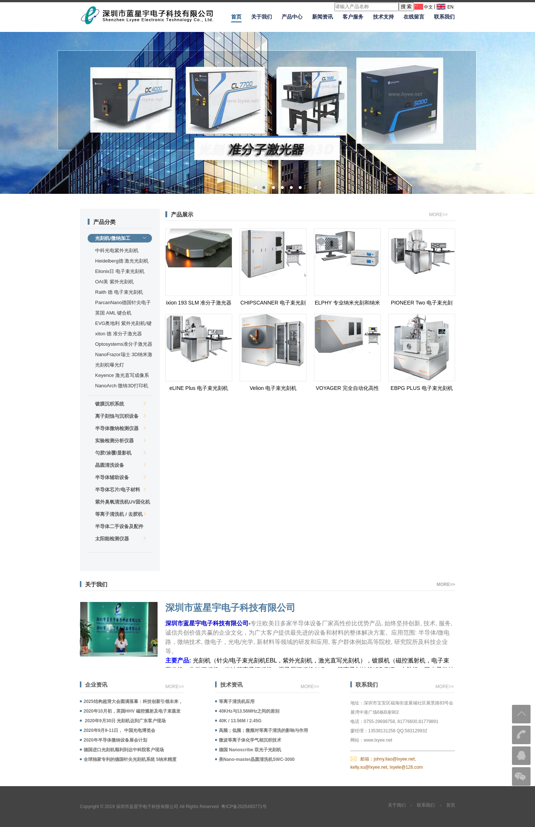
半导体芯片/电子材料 (120, 489)
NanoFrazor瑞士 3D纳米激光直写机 (123, 355)
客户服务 (353, 17)
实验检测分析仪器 (120, 440)
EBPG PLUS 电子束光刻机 (421, 388)
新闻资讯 (322, 17)
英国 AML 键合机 (113, 313)
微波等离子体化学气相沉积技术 (250, 740)
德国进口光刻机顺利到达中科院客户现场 (124, 749)
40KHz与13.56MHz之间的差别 (249, 711)
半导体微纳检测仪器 (120, 428)
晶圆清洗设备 (120, 465)
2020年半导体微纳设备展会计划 (115, 740)
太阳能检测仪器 (120, 538)
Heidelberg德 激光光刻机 (122, 261)
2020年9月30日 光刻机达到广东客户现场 (125, 720)
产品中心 (292, 17)
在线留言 (413, 17)
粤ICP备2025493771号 (244, 806)
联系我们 (444, 17)
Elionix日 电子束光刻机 (120, 271)
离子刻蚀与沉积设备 (120, 416)
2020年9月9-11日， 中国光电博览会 (119, 730)
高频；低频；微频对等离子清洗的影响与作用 (263, 730)
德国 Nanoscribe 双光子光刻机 (250, 749)
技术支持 (383, 17)
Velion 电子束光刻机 (273, 388)
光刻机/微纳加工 (120, 238)
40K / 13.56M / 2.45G (240, 720)
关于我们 (261, 17)
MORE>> (438, 214)
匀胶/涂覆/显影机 (120, 453)
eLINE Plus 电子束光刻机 (198, 388)
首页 (236, 17)
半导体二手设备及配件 (120, 527)
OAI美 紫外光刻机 (114, 281)
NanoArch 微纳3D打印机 (121, 385)
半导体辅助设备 (120, 477)
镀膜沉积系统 (120, 404)
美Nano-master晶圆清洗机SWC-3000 (257, 759)
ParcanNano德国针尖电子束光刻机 (123, 303)
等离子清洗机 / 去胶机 (120, 514)
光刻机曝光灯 (109, 365)
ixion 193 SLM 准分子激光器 (199, 303)
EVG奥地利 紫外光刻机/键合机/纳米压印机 (123, 324)
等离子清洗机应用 (236, 701)
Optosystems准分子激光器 (123, 344)
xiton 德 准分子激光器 (118, 333)
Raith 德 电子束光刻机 (119, 292)
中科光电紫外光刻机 (117, 250)
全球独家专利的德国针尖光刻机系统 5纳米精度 (130, 759)
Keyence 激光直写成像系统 (122, 376)
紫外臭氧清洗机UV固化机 (122, 502)
